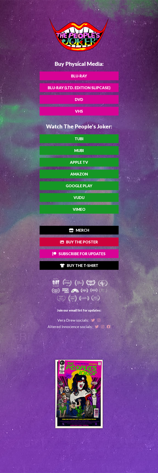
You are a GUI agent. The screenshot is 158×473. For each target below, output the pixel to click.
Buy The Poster (79, 242)
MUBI (79, 150)
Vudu (79, 197)
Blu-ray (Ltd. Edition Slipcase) (79, 87)
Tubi (79, 138)
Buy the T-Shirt (79, 265)
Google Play (79, 185)
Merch (79, 230)
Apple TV (79, 162)
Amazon (79, 174)
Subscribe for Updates (79, 253)
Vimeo (79, 209)
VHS (79, 111)
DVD (79, 99)
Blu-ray (79, 76)
